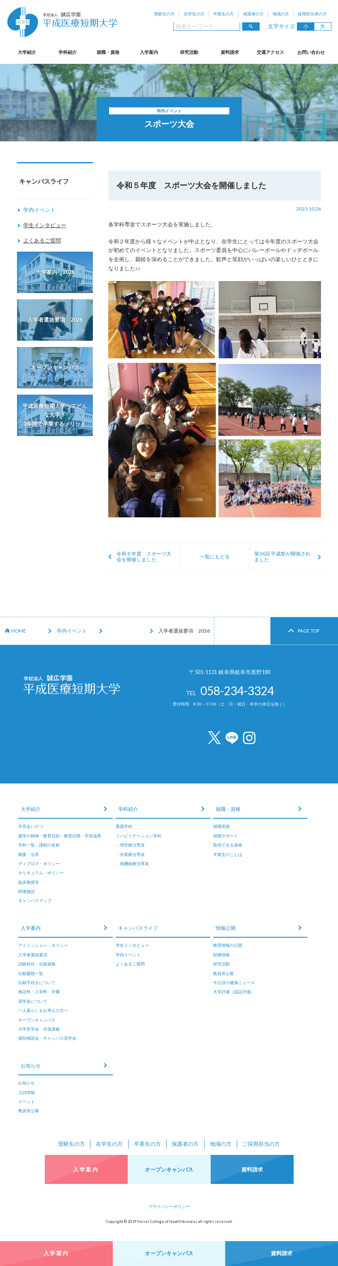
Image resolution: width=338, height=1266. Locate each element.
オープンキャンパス (37, 1019)
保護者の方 (253, 13)
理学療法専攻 (132, 844)
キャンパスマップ (34, 900)
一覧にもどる (215, 556)
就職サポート (225, 835)
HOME (15, 630)
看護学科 (124, 826)
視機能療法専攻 (134, 863)
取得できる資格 (227, 844)
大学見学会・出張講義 (39, 1028)
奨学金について (32, 1001)
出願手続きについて (37, 982)
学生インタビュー (44, 225)
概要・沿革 (28, 854)
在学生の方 (194, 13)
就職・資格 (108, 52)
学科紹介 (67, 52)
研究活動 (189, 52)
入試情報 (26, 1092)
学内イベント (39, 209)
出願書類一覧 (30, 973)
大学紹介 (27, 52)
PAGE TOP (308, 630)
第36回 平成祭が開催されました (282, 556)
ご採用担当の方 (261, 1143)
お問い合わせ (311, 52)
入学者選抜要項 (32, 954)
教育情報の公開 (227, 945)
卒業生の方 (223, 13)
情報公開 (226, 928)
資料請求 (230, 52)
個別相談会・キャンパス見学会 (47, 1038)
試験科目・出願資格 (37, 963)
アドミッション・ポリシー (43, 945)
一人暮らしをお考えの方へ (43, 1010)
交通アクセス (270, 52)
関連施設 (26, 891)
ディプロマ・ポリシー (39, 863)
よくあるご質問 (42, 240)
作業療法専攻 (132, 854)
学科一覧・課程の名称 (39, 844)
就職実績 (221, 826)
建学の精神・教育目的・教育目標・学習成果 (59, 835)
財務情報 (221, 954)
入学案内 (149, 52)
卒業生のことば (227, 854)
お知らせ (31, 1065)
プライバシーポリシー (169, 1206)
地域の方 (280, 13)
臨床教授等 (28, 882)
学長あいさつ (30, 826)
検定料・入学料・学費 (39, 991)
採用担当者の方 (312, 13)
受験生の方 (164, 13)
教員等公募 (223, 973)
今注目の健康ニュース (234, 982)
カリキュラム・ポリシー (41, 872)
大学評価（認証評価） (234, 991)
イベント (26, 1101)
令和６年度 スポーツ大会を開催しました (144, 556)
